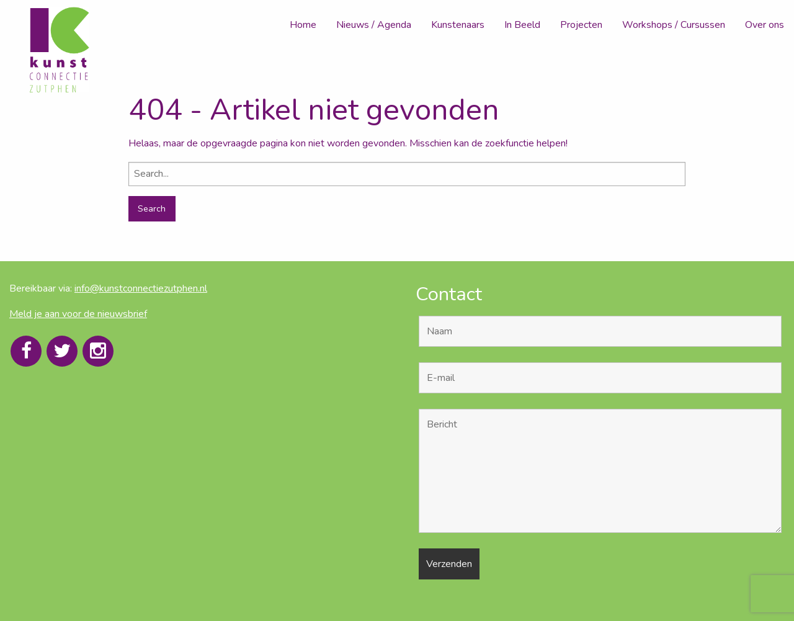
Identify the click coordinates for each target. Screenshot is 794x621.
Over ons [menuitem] (764, 25)
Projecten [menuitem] (581, 25)
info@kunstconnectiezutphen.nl (140, 288)
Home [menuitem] (303, 25)
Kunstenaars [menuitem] (457, 25)
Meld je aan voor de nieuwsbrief (78, 314)
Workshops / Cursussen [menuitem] (673, 25)
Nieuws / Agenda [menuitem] (373, 25)
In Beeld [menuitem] (522, 25)
